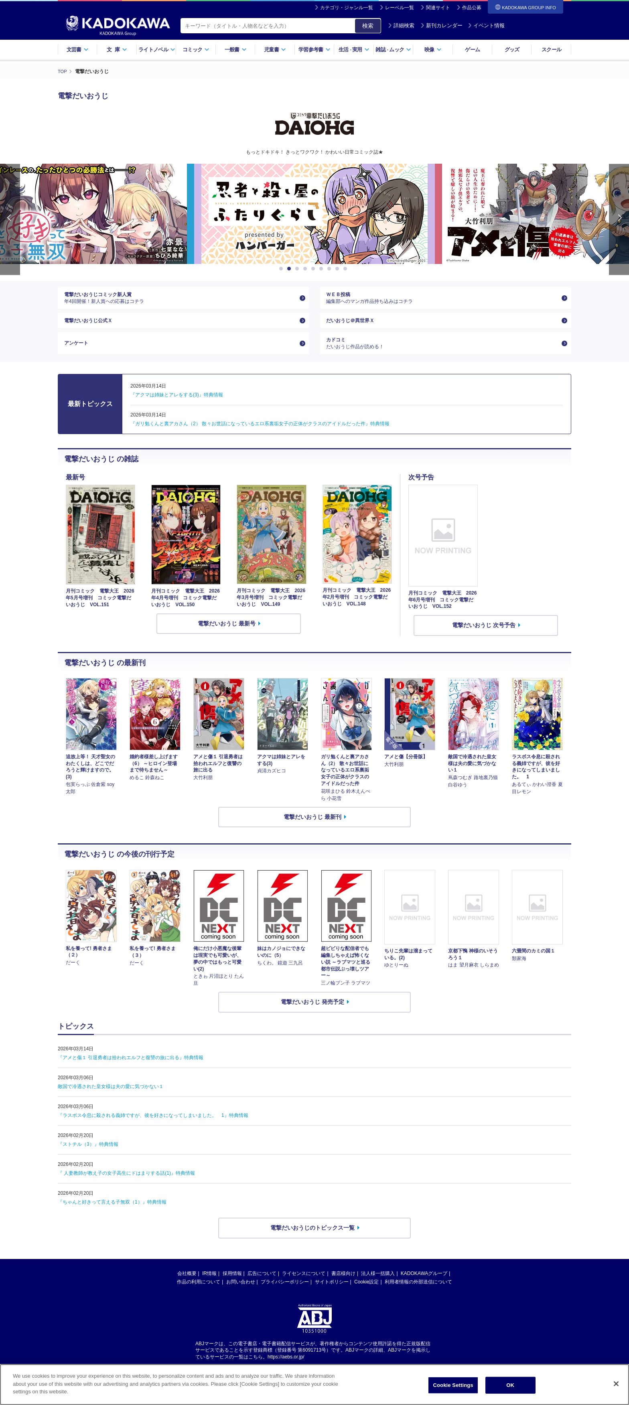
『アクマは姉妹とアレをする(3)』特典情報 (176, 407)
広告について (262, 1286)
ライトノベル (156, 50)
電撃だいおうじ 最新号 (227, 636)
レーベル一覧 (399, 7)
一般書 (236, 50)
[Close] (616, 1384)
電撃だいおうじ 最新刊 (312, 829)
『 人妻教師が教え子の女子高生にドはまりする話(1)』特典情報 (126, 1186)
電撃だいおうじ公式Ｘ (92, 327)
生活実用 (354, 50)
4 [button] (306, 269)
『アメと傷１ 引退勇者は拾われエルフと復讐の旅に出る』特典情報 (130, 1071)
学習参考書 (314, 50)
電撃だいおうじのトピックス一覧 (312, 1241)
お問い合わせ (240, 1294)
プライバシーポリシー (285, 1294)
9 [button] (346, 269)
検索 (367, 25)
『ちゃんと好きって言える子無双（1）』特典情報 (112, 1215)
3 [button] (298, 269)
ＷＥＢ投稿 (442, 300)
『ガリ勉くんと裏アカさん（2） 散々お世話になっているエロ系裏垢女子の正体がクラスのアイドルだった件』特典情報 (260, 436)
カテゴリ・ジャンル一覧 (346, 7)
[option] (314, 214)
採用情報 (232, 1286)
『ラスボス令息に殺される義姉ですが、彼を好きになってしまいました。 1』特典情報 (153, 1128)
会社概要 (187, 1286)
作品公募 (471, 7)
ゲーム (472, 50)
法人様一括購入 (378, 1286)
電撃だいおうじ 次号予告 (483, 638)
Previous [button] (10, 219)
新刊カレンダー (441, 25)
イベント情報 (486, 25)
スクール (551, 50)
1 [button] (282, 269)
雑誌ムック (393, 50)
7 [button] (330, 269)
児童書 (275, 50)
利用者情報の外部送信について (418, 1294)
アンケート (78, 354)
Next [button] (619, 219)
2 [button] (290, 269)
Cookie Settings (453, 1385)
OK (510, 1385)
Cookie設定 (366, 1294)
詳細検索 (401, 25)
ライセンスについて (303, 1286)
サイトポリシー (332, 1294)
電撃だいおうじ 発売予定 (312, 1015)
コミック (196, 50)
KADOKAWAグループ (424, 1286)
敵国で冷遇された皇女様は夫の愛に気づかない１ (111, 1099)
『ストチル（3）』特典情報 (88, 1157)
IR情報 (209, 1286)
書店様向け (343, 1286)
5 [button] (314, 269)
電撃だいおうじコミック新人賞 (180, 300)
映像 (433, 50)
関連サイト (438, 7)
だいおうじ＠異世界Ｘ (354, 327)
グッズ (512, 50)
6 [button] (322, 269)
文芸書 (78, 50)
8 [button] (338, 269)
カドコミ (442, 354)
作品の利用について (198, 1294)
